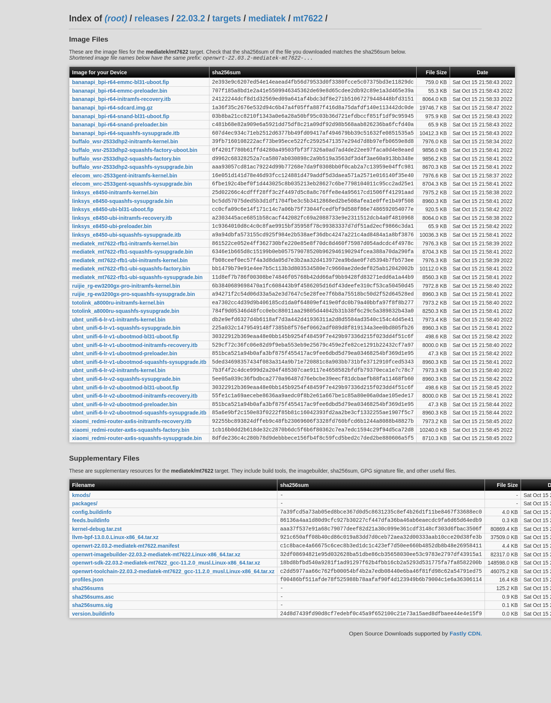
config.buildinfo (91, 564)
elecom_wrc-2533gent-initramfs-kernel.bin (124, 189)
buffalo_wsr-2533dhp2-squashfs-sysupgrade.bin (132, 180)
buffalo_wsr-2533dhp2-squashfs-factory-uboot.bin (134, 161)
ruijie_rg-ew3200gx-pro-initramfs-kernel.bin (126, 314)
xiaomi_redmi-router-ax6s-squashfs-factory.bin (131, 477)
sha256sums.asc (93, 660)
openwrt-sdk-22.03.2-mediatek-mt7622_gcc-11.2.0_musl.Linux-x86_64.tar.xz (166, 622)
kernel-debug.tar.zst (97, 583)
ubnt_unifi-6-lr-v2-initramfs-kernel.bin (119, 410)
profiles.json (87, 641)
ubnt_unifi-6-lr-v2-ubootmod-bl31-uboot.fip (125, 429)
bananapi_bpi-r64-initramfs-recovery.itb (121, 103)
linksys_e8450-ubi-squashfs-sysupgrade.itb (126, 256)
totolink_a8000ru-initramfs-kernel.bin (118, 333)
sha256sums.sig (92, 670)
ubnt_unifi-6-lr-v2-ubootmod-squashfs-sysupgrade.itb (139, 458)
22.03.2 (190, 18)
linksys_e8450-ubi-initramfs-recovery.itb (122, 237)
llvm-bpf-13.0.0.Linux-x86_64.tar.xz (115, 593)
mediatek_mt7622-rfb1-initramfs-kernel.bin (125, 266)
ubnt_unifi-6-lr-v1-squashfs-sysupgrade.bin (126, 362)
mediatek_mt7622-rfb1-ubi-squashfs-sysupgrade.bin (137, 304)
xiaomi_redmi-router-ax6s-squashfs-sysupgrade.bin (137, 487)
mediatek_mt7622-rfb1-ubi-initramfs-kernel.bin (130, 285)
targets (226, 18)
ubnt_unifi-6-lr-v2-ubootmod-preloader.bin (124, 448)
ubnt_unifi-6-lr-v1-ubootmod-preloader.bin (124, 391)
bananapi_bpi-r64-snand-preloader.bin (119, 132)
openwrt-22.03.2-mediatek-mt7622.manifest (125, 602)
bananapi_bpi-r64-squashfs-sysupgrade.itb (125, 141)
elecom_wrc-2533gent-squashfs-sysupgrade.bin (132, 199)
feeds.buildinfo (91, 574)
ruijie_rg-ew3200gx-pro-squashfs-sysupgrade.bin (133, 324)
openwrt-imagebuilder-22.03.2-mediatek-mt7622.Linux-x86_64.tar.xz (156, 612)
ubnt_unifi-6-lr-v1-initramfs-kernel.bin (119, 352)
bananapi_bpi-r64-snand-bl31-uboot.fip (120, 122)
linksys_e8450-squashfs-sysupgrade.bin (122, 218)
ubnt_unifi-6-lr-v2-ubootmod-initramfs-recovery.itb (134, 439)
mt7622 (308, 18)
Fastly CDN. (466, 699)
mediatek (267, 18)
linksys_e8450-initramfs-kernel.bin (115, 208)
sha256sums (88, 650)
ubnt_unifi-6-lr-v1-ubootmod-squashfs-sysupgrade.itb (139, 400)
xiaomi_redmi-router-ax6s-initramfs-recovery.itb (131, 468)
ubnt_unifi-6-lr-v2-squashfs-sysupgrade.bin (126, 420)
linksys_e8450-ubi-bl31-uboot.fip (113, 228)
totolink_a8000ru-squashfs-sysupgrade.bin (125, 343)
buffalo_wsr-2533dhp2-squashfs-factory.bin (126, 170)
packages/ (85, 554)
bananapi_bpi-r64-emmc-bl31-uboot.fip (120, 84)
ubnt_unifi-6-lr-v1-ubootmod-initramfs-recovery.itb (134, 381)
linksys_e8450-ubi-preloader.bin (112, 247)
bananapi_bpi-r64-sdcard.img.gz (112, 113)
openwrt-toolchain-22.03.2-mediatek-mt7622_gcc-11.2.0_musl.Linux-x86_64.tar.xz (173, 631)
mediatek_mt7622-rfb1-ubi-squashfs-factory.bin (131, 295)
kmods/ (81, 545)
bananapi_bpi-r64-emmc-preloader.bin (119, 93)
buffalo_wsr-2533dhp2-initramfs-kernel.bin (125, 151)
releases (151, 18)
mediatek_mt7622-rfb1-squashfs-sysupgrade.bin (132, 276)
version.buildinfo (93, 679)
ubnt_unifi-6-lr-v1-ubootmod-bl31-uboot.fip (125, 372)
